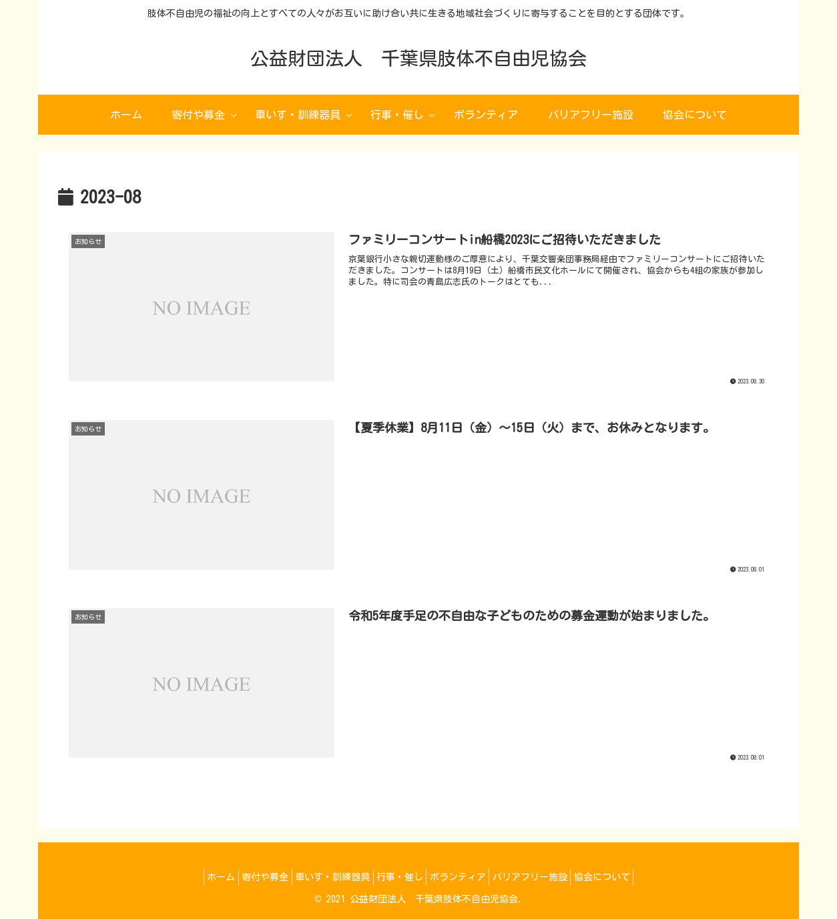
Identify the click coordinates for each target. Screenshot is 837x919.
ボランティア (465, 877)
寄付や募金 (250, 877)
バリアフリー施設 (544, 877)
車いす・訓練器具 (325, 877)
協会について (624, 877)
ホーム (199, 877)
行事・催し (399, 877)
